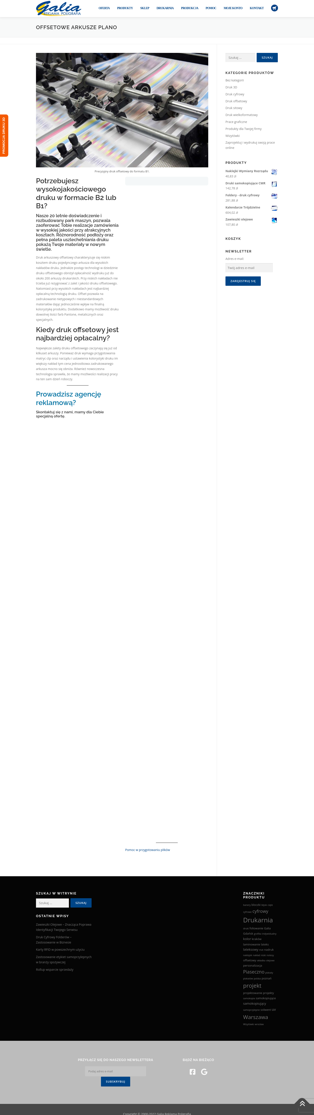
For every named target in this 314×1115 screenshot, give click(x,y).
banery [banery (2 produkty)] (247, 904)
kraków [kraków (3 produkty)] (256, 939)
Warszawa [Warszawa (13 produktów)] (255, 1017)
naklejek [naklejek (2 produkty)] (247, 955)
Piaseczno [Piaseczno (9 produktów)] (254, 972)
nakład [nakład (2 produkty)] (256, 955)
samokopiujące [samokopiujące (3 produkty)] (266, 998)
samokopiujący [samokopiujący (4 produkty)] (254, 1003)
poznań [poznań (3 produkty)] (266, 978)
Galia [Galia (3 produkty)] (267, 928)
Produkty (125, 8)
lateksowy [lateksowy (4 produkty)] (250, 949)
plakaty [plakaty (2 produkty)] (269, 972)
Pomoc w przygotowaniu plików (147, 850)
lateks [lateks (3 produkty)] (265, 944)
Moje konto (233, 8)
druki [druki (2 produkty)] (246, 928)
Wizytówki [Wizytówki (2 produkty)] (248, 1024)
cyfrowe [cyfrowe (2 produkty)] (247, 911)
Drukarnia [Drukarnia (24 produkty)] (258, 920)
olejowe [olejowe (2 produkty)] (270, 960)
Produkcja (189, 8)
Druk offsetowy (236, 101)
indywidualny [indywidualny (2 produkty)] (269, 933)
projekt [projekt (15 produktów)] (252, 985)
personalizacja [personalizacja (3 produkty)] (252, 965)
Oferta (104, 8)
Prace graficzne (236, 122)
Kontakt (257, 8)
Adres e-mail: (234, 259)
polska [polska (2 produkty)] (257, 978)
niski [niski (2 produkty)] (263, 955)
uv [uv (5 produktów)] (274, 1009)
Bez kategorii (234, 80)
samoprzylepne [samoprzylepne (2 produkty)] (251, 1009)
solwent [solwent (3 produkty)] (266, 1010)
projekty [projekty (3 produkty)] (268, 993)
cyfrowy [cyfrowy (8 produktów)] (260, 911)
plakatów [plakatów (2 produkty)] (248, 978)
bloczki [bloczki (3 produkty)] (256, 905)
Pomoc (211, 8)
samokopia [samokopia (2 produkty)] (249, 998)
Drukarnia (165, 8)
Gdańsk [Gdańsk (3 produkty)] (248, 933)
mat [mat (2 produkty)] (261, 949)
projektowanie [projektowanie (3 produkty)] (252, 993)
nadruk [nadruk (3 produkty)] (269, 950)
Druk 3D (231, 87)
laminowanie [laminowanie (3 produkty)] (251, 944)
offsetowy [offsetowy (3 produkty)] (249, 960)
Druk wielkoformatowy (241, 115)
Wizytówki (232, 136)
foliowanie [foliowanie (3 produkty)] (256, 928)
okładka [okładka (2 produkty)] (261, 960)
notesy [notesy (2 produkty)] (270, 955)
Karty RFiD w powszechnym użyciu (60, 949)
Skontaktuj (45, 412)
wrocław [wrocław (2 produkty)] (259, 1024)
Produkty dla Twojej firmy (243, 129)
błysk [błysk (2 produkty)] (264, 904)
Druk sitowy (233, 108)
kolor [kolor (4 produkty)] (247, 939)
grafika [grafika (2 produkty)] (257, 933)
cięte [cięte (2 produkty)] (270, 904)
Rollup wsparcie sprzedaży (54, 969)
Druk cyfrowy (234, 94)
